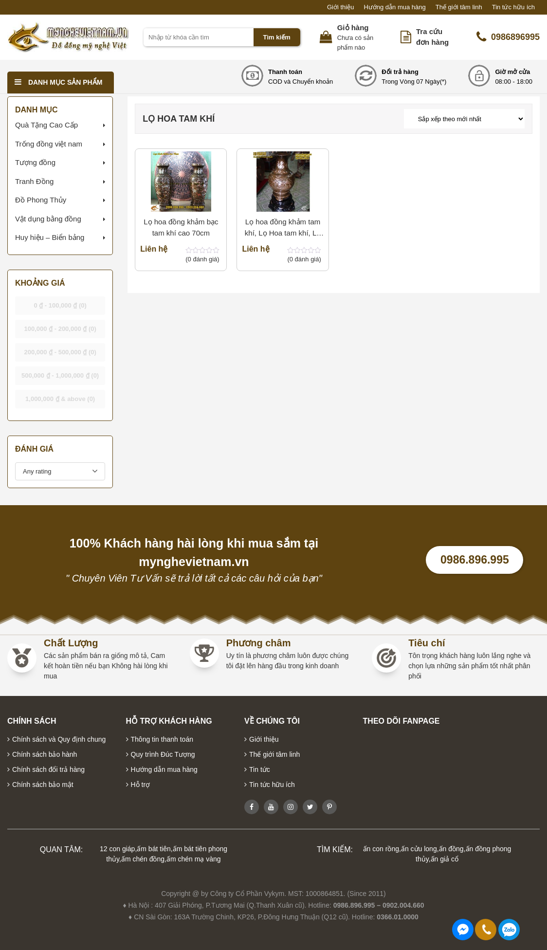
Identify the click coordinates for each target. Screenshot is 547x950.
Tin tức (259, 769)
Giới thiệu (340, 7)
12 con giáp (117, 849)
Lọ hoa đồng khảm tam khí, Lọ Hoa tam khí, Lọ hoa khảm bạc (283, 228)
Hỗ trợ (140, 784)
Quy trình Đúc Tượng (163, 754)
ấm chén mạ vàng (193, 859)
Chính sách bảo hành (44, 754)
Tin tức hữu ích (513, 7)
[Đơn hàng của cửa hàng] (464, 118)
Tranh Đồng (34, 181)
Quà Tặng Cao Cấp (46, 125)
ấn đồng (451, 849)
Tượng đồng (35, 162)
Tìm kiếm (277, 37)
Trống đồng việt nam (48, 144)
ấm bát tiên (153, 849)
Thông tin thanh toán (162, 739)
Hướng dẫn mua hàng (394, 7)
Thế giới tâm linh (459, 7)
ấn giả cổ (444, 859)
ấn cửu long (419, 849)
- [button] (60, 305)
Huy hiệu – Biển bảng (49, 237)
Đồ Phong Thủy (40, 200)
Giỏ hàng (353, 27)
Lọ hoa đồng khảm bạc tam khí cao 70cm (181, 227)
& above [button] (60, 398)
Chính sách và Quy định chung (59, 739)
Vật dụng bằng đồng (48, 219)
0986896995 (508, 37)
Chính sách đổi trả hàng (48, 769)
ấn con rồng (381, 849)
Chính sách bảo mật (42, 784)
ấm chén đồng (142, 859)
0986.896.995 (474, 559)
